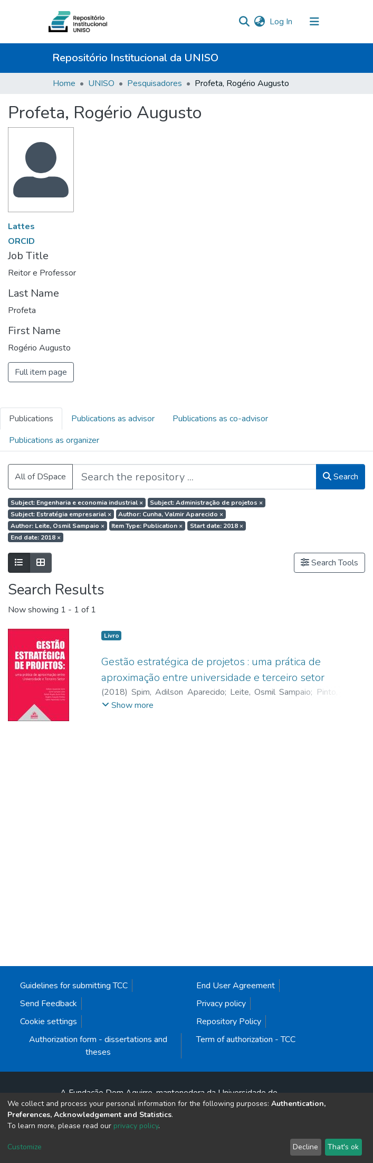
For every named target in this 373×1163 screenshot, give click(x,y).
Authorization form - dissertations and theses (98, 1046)
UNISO (101, 83)
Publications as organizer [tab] (54, 440)
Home (64, 83)
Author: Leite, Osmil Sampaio (57, 526)
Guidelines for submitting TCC (74, 985)
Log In (281, 21)
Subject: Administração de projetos (206, 502)
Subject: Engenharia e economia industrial (77, 502)
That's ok (343, 1147)
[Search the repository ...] (194, 476)
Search (340, 477)
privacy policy (135, 1126)
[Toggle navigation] (314, 21)
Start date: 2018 (216, 526)
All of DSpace (40, 477)
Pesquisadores (154, 83)
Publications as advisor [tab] (113, 418)
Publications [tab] (31, 418)
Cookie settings (48, 1021)
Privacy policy (221, 1003)
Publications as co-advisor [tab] (220, 418)
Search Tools (329, 563)
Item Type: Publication (147, 526)
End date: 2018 (36, 537)
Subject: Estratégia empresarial (61, 514)
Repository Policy (228, 1021)
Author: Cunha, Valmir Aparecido (170, 514)
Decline (305, 1147)
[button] (259, 21)
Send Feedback (48, 1003)
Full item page (41, 372)
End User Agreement (235, 985)
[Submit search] (244, 21)
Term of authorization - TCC (245, 1039)
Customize (24, 1147)
